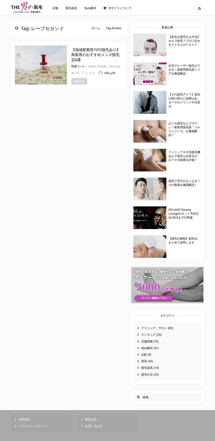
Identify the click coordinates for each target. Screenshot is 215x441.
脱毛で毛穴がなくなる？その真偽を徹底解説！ (184, 183)
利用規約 (24, 419)
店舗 (55, 8)
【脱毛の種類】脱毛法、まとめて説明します (184, 240)
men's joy (115, 66)
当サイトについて (117, 8)
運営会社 (91, 419)
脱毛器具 (71, 8)
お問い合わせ (93, 426)
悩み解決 (90, 8)
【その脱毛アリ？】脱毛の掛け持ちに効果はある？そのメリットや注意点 (184, 100)
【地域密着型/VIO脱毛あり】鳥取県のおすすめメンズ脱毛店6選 (95, 54)
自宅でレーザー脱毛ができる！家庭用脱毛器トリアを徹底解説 (184, 69)
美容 (144, 361)
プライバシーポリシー (33, 426)
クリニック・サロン (154, 328)
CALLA (92, 66)
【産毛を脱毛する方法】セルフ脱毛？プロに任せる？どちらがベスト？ (184, 41)
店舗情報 (147, 341)
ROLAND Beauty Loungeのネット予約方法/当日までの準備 (183, 213)
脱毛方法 (147, 374)
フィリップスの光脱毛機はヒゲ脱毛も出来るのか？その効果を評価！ (184, 156)
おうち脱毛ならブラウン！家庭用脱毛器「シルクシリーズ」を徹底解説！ (184, 129)
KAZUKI (102, 66)
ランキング (148, 334)
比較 (144, 354)
